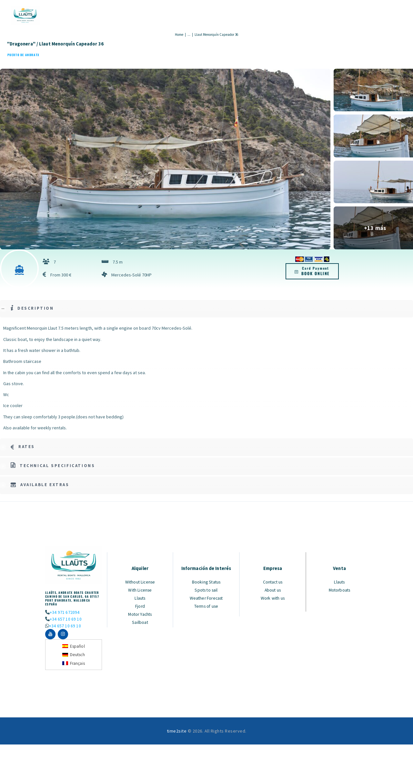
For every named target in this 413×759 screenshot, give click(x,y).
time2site (177, 732)
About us (272, 590)
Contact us (272, 582)
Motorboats (339, 590)
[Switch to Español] (73, 647)
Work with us (272, 597)
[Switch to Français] (74, 664)
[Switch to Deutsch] (74, 655)
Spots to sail (206, 590)
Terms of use (206, 605)
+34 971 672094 (64, 612)
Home (179, 34)
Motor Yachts (140, 613)
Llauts (140, 597)
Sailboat (140, 621)
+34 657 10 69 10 (65, 619)
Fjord (140, 605)
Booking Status (206, 582)
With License (140, 590)
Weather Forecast (206, 597)
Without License (140, 582)
